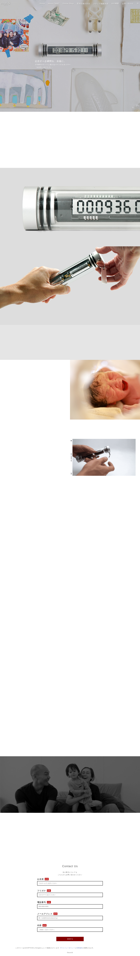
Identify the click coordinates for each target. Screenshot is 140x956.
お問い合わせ (126, 4)
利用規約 (80, 948)
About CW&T (48, 4)
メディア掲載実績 (98, 4)
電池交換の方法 (80, 4)
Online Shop (64, 4)
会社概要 (112, 4)
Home (36, 4)
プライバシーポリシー (67, 948)
